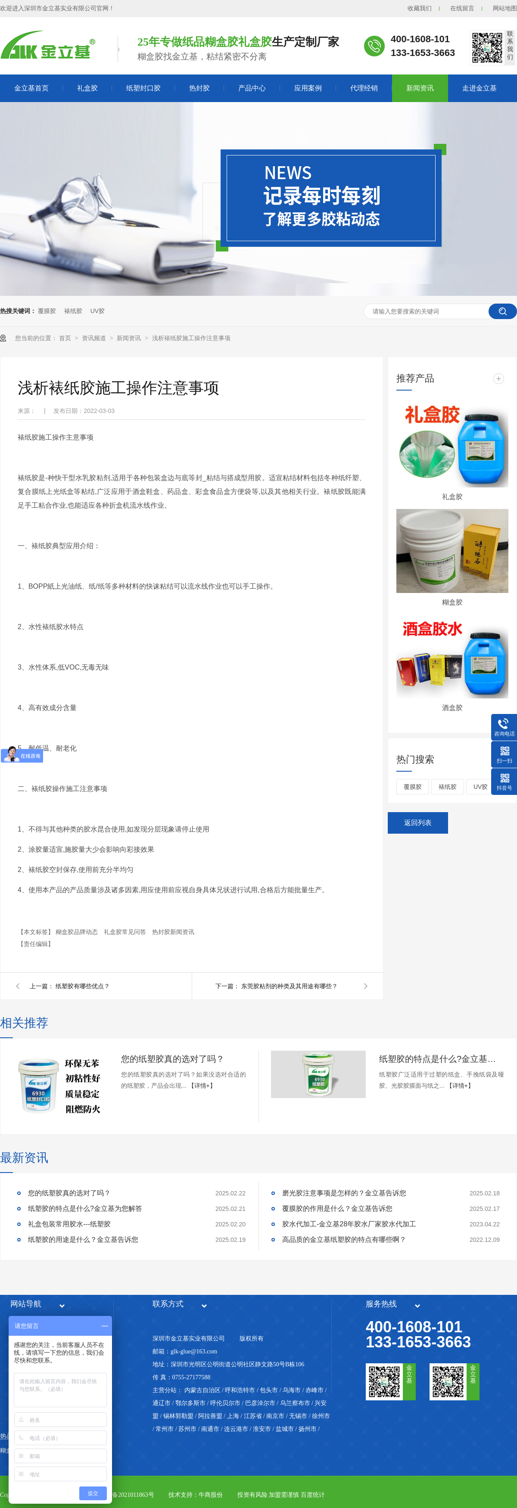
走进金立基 (479, 88)
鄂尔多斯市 (190, 1403)
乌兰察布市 (295, 1403)
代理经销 (364, 88)
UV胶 (97, 310)
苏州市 (187, 1429)
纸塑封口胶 (143, 88)
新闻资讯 (420, 88)
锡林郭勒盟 (178, 1416)
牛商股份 (211, 1495)
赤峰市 (314, 1390)
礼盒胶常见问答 (126, 931)
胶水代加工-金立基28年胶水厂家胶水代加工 (349, 1224)
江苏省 (253, 1416)
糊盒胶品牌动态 (78, 931)
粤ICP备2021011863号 (125, 1495)
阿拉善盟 (210, 1416)
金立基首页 (31, 88)
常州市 (165, 1429)
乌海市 (292, 1390)
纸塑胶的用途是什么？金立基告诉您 (83, 1239)
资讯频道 (95, 338)
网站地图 (505, 8)
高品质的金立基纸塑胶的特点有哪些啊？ (344, 1239)
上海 (233, 1416)
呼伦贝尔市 (225, 1403)
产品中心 (252, 88)
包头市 (269, 1390)
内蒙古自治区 (202, 1390)
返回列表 (418, 822)
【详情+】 (202, 1085)
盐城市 (285, 1429)
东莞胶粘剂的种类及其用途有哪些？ (289, 986)
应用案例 (308, 88)
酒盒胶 (452, 707)
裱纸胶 (73, 310)
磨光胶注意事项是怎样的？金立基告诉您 (344, 1193)
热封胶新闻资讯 (173, 931)
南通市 (210, 1429)
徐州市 (321, 1416)
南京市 (275, 1416)
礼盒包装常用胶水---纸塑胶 (69, 1224)
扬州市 (308, 1429)
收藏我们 (420, 8)
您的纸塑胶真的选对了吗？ (172, 1059)
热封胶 (199, 88)
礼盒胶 (87, 88)
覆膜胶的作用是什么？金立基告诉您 (337, 1208)
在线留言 (462, 8)
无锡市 (298, 1416)
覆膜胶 (47, 310)
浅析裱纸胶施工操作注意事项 (191, 338)
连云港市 (236, 1429)
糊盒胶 (452, 602)
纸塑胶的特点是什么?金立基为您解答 (441, 1059)
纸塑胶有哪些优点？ (83, 986)
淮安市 (262, 1429)
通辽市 (162, 1403)
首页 (66, 338)
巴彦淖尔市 (260, 1403)
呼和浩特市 (240, 1390)
